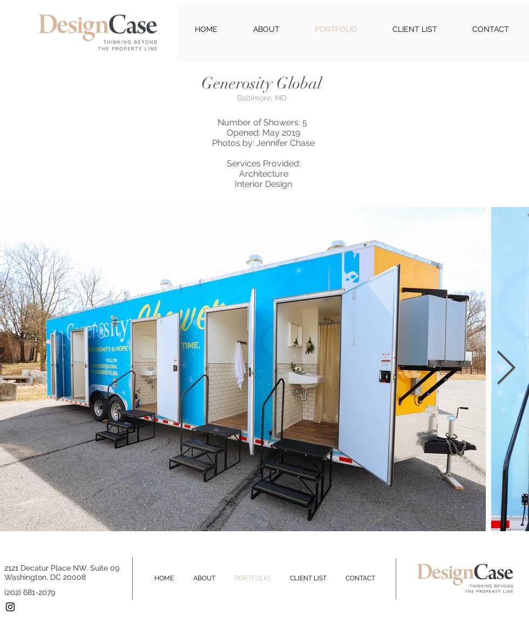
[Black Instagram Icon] (10, 607)
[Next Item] (506, 369)
